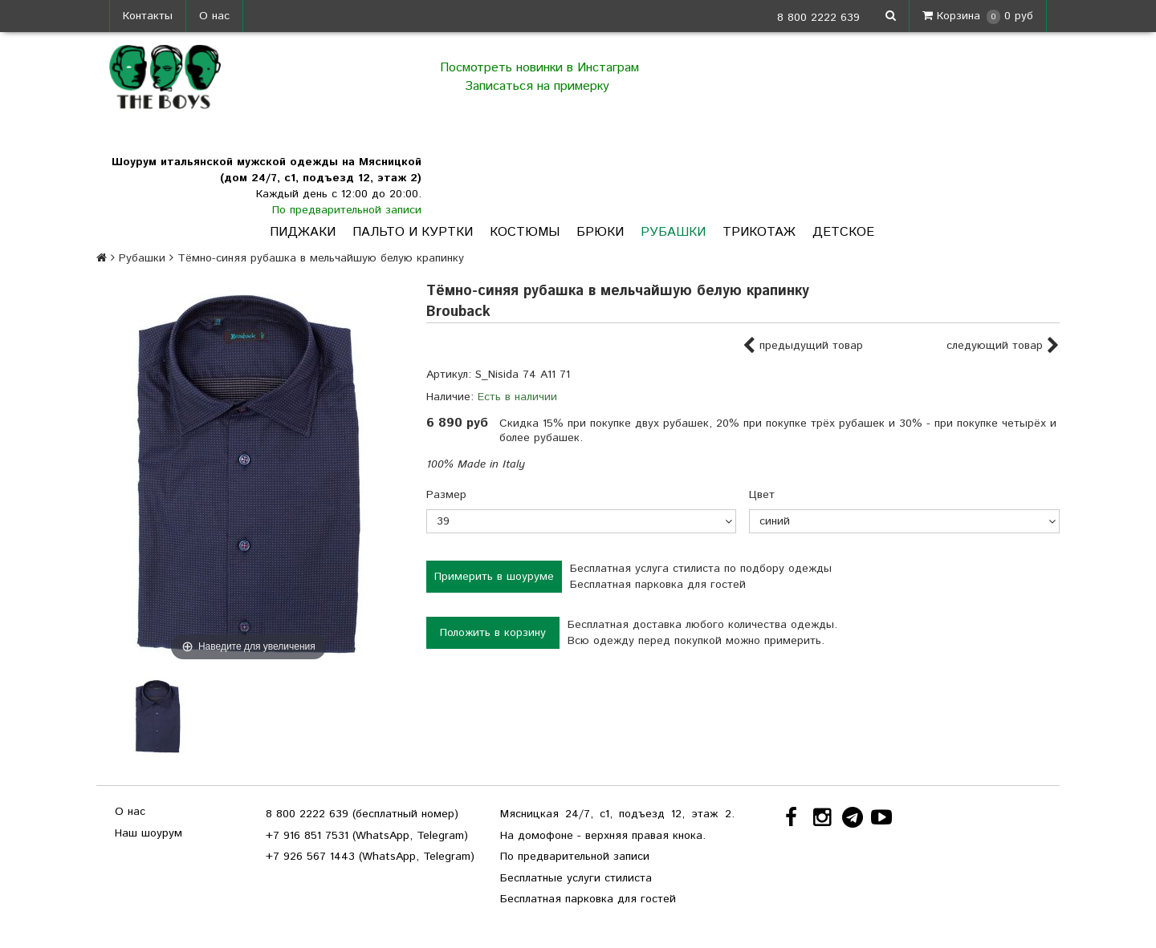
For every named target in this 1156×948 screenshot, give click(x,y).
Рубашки (673, 232)
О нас (214, 16)
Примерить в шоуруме (494, 577)
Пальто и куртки (412, 232)
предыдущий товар (803, 346)
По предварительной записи (346, 210)
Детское (843, 232)
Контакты (148, 16)
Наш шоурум (148, 833)
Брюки (600, 232)
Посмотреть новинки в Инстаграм (539, 68)
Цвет (762, 495)
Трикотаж (759, 232)
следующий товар (1003, 346)
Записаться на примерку (539, 86)
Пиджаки (303, 232)
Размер (446, 495)
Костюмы (525, 232)
